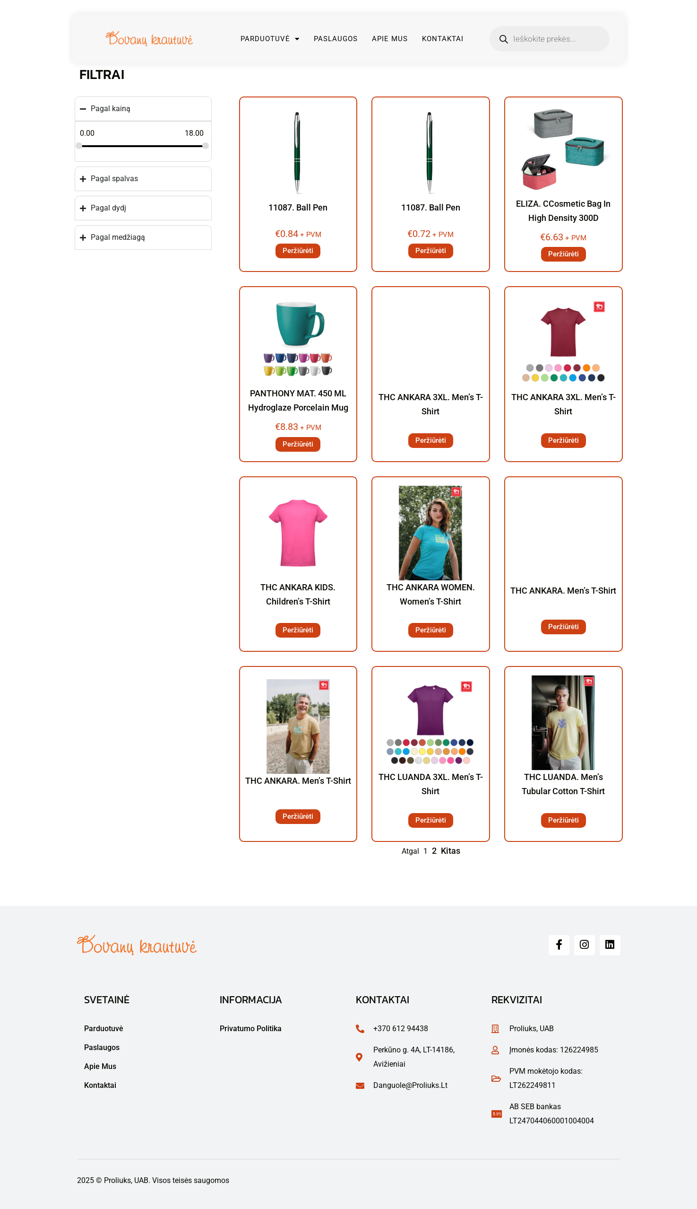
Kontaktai (443, 39)
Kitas (450, 851)
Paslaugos (336, 39)
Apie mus (390, 39)
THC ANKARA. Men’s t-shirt (563, 591)
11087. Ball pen (297, 207)
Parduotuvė (270, 39)
